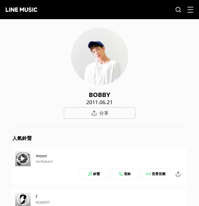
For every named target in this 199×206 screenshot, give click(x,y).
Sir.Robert (44, 161)
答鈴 (125, 173)
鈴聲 (94, 173)
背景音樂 (155, 173)
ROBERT (43, 202)
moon (41, 156)
